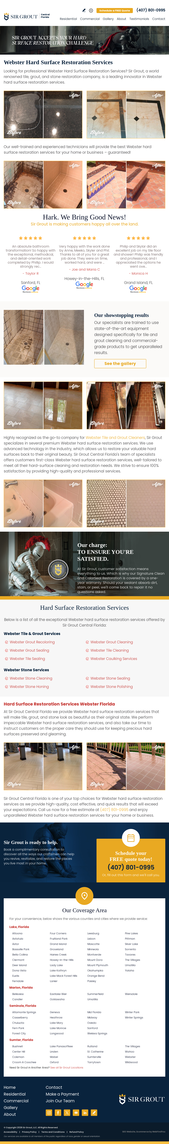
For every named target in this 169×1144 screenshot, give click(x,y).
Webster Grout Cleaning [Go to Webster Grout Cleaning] (112, 642)
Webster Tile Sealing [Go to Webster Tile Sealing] (27, 658)
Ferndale (18, 981)
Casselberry (20, 1017)
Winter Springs (134, 1017)
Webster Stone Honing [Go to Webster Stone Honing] (29, 686)
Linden (54, 1051)
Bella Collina (20, 954)
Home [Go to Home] (10, 1087)
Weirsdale (131, 994)
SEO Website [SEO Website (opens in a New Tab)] (128, 1131)
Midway (92, 1017)
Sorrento (130, 949)
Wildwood (131, 1062)
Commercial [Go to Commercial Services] (90, 19)
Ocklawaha (57, 999)
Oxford (54, 1062)
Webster (130, 1057)
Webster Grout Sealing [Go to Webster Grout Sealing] (29, 650)
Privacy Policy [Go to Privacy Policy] (29, 1132)
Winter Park (132, 1012)
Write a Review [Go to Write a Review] (84, 10)
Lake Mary (56, 1023)
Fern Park (18, 1028)
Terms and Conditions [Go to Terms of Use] (53, 1132)
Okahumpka (95, 970)
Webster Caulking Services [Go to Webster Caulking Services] (114, 658)
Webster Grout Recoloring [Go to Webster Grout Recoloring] (32, 642)
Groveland (56, 949)
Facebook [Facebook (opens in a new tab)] (58, 1112)
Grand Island (58, 944)
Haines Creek (58, 954)
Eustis (15, 976)
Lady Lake (56, 965)
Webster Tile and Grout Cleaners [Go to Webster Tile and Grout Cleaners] (115, 437)
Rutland (92, 1046)
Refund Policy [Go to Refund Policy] (76, 1132)
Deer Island (19, 965)
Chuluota (18, 1023)
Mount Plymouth (97, 965)
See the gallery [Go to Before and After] (120, 363)
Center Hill (18, 1051)
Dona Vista (19, 970)
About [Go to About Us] (121, 19)
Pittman (130, 938)
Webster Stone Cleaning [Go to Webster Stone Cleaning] (31, 678)
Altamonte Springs (24, 1012)
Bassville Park (20, 949)
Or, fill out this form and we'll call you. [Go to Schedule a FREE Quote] (131, 875)
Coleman (18, 1057)
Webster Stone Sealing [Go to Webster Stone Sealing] (110, 678)
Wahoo (129, 1051)
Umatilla (130, 965)
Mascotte (93, 944)
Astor (15, 944)
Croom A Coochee (24, 1062)
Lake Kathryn (58, 970)
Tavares (130, 954)
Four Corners (58, 933)
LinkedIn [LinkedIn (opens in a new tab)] (85, 1112)
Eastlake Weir (58, 994)
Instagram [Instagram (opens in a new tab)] (49, 1112)
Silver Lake (131, 944)
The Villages (132, 960)
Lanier (53, 981)
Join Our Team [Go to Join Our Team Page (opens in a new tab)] (60, 1101)
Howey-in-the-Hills (61, 960)
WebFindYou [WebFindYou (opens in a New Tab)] (158, 1131)
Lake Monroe (58, 1028)
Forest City (19, 1033)
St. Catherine (95, 1051)
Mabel (54, 1057)
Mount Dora (95, 960)
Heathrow (56, 1017)
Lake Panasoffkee (61, 1046)
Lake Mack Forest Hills (63, 976)
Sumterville (94, 1057)
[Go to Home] (29, 16)
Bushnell (17, 1046)
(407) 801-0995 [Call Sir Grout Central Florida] (150, 10)
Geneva (55, 1012)
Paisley (91, 981)
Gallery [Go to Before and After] (108, 19)
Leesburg (93, 933)
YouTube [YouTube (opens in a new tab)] (76, 1112)
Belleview (18, 994)
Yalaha (129, 970)
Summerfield (95, 994)
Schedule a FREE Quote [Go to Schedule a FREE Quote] (114, 10)
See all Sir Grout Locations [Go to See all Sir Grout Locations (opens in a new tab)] (66, 1067)
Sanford (92, 1028)
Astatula (17, 938)
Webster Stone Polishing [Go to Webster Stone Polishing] (112, 686)
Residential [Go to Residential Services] (68, 19)
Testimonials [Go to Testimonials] (139, 19)
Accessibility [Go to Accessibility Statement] (10, 1132)
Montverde (94, 954)
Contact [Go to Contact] (158, 19)
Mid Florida (94, 1012)
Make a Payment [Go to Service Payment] (62, 1094)
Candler (17, 999)
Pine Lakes (131, 933)
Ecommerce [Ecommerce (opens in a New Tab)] (142, 1131)
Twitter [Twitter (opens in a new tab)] (67, 1112)
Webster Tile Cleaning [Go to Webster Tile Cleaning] (110, 650)
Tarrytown (94, 1062)
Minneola (93, 949)
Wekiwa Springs (97, 1033)
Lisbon (91, 938)
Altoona (17, 933)
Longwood (57, 1033)
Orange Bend (96, 976)
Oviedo (91, 1023)
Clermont (18, 960)
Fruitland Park (58, 938)
